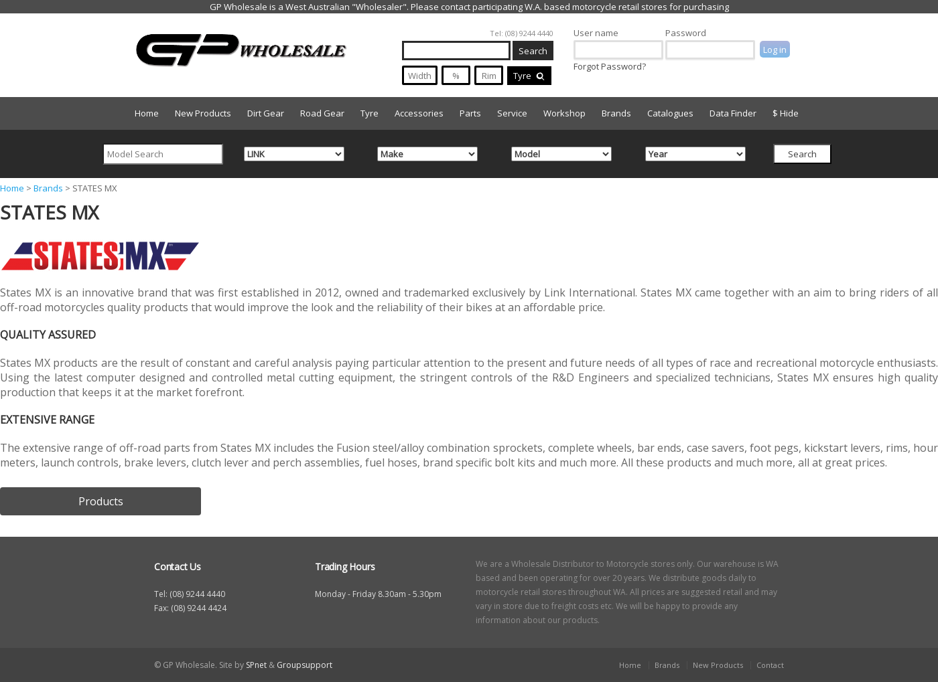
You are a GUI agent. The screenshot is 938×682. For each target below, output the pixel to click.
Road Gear (322, 113)
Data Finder (733, 113)
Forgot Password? (610, 66)
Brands (616, 113)
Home (147, 113)
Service (512, 113)
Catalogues (670, 113)
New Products (203, 113)
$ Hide (786, 113)
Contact (770, 665)
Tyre (529, 76)
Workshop (564, 113)
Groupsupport (304, 665)
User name (596, 33)
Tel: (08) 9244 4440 (521, 33)
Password (685, 33)
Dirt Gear (265, 113)
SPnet (256, 665)
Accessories (419, 113)
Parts (470, 113)
